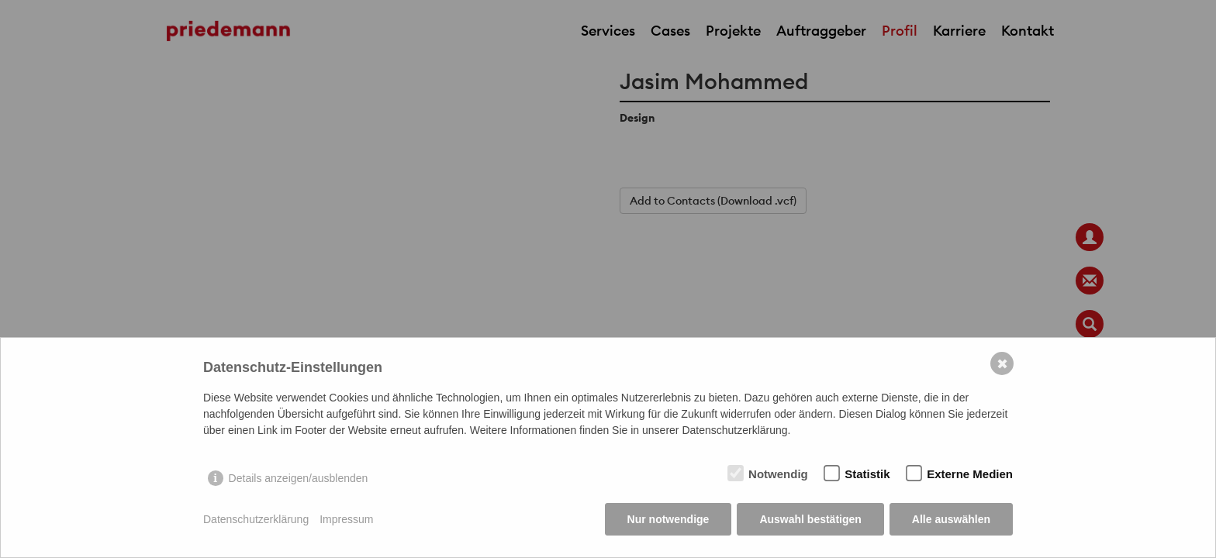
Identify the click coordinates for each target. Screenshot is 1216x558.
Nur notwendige (668, 519)
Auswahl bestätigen (810, 519)
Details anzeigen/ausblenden (298, 478)
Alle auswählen (951, 519)
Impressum (346, 519)
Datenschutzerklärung (256, 519)
